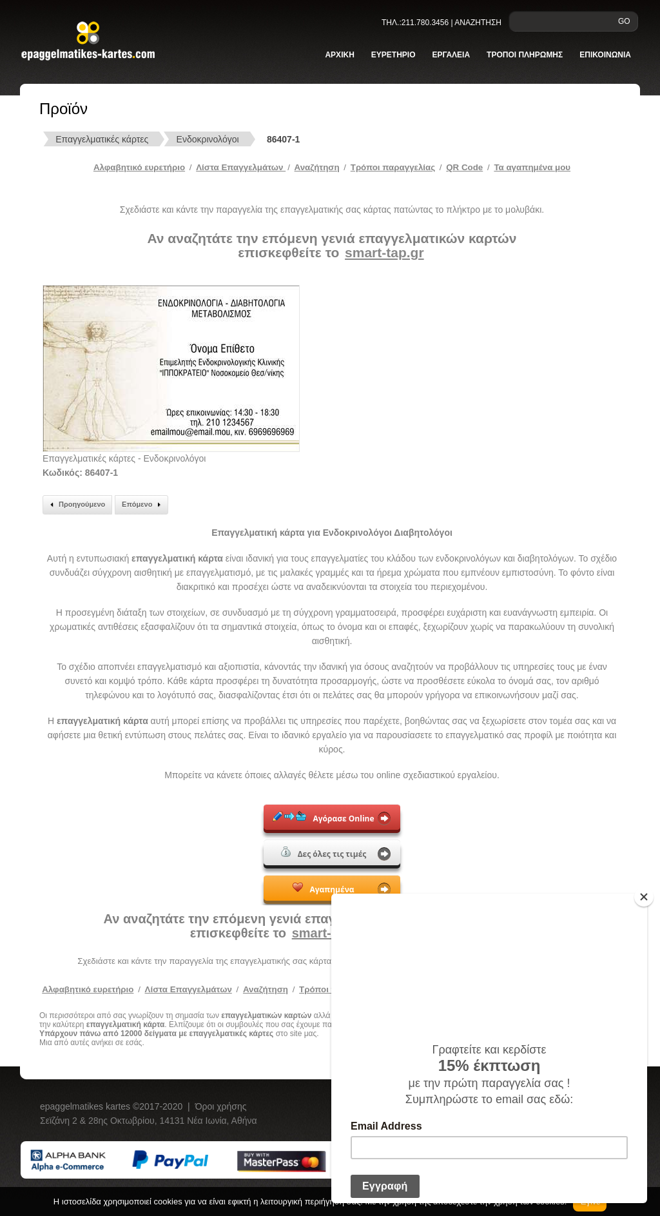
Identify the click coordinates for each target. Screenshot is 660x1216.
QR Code (464, 167)
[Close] (644, 897)
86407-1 (283, 139)
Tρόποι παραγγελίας (393, 167)
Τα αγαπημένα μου (532, 167)
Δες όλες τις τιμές (324, 853)
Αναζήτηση (317, 167)
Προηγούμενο (75, 505)
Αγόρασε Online (323, 817)
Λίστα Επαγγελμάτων (241, 167)
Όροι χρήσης (221, 1106)
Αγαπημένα (323, 888)
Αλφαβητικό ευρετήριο (139, 167)
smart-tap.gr (384, 252)
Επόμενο (143, 505)
